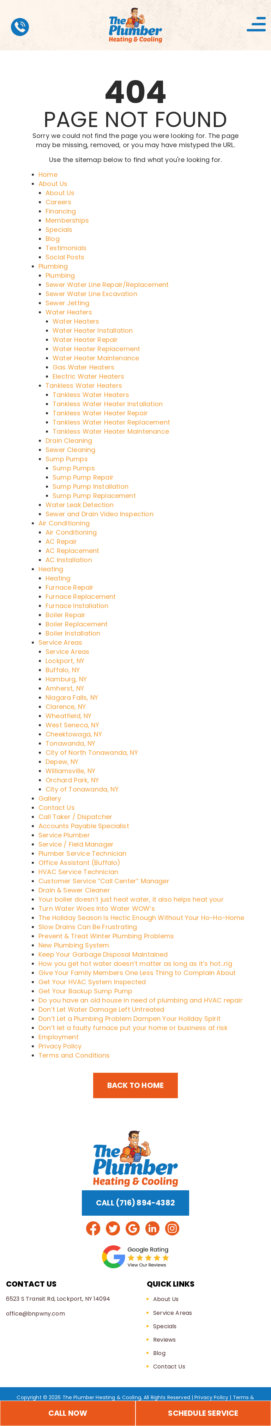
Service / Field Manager (76, 844)
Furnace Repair (70, 587)
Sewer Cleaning (71, 449)
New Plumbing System (73, 945)
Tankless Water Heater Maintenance (111, 431)
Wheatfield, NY (69, 715)
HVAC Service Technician (78, 871)
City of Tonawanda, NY (82, 789)
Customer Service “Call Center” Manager (103, 881)
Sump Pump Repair (83, 477)
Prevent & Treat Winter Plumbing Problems (106, 936)
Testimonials (66, 247)
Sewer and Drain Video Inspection (99, 514)
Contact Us (56, 807)
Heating (50, 569)
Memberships (67, 220)
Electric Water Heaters (88, 376)
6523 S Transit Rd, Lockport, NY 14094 (58, 1299)
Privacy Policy (60, 1046)
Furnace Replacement (81, 596)
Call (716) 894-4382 (135, 1203)
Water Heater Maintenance (96, 358)
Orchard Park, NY (72, 780)
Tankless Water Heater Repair (100, 413)
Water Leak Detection (80, 504)
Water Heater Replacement (96, 348)
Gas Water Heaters (83, 367)
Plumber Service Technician (82, 853)
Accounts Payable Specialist (83, 826)
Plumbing (53, 266)
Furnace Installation (77, 605)
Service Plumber (64, 835)
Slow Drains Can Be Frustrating (87, 926)
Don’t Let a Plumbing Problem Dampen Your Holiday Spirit (129, 1018)
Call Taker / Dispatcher (75, 816)
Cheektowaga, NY (74, 734)
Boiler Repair (65, 614)
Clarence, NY (66, 706)
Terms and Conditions (74, 1055)
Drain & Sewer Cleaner (74, 890)
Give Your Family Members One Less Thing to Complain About (137, 972)
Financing (61, 211)
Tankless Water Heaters (84, 385)
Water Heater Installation (93, 330)
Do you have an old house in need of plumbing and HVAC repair (140, 1000)
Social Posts (65, 257)
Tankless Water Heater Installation (108, 403)
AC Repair (61, 541)
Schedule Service (203, 1413)
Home (48, 174)
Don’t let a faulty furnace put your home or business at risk (133, 1027)
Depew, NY (62, 761)
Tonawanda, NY (70, 743)
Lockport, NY (65, 660)
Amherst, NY (65, 688)
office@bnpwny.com (35, 1314)
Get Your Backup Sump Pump (85, 991)
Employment (58, 1037)
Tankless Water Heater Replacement (111, 422)
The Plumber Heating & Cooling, (102, 1397)
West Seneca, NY (72, 725)
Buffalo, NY (63, 670)
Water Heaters (69, 312)
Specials (59, 229)
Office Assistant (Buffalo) (79, 862)
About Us (52, 183)
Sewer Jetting (67, 303)
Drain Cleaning (69, 440)
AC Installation (69, 559)
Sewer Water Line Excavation (91, 293)
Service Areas (60, 642)
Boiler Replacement (77, 624)
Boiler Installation (73, 633)
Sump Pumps (67, 459)
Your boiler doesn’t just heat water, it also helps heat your (131, 899)
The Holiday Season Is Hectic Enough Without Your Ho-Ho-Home (141, 917)
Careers (58, 202)
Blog (53, 238)
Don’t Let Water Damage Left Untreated (101, 1009)
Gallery (49, 798)
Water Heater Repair (85, 339)
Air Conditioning (64, 523)
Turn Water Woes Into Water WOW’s (96, 908)
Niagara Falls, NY (72, 697)
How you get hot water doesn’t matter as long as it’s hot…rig (135, 963)
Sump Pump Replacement (94, 495)
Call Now (68, 1413)
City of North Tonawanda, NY (92, 752)
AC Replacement (73, 550)
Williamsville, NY (70, 770)
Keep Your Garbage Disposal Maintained (103, 954)
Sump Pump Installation (90, 486)
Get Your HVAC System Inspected (92, 981)
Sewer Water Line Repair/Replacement (107, 284)
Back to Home (135, 1085)
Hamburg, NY (66, 679)
